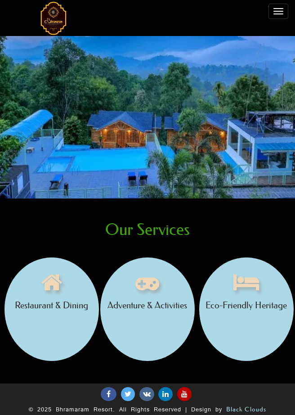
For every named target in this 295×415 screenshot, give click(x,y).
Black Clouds (246, 409)
